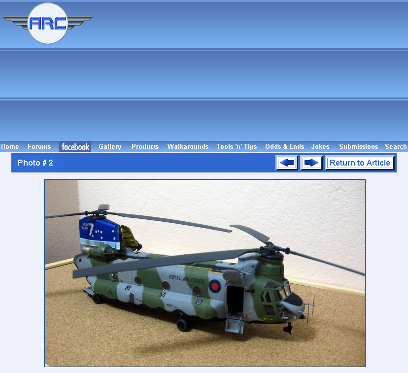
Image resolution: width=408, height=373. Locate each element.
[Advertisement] (252, 70)
